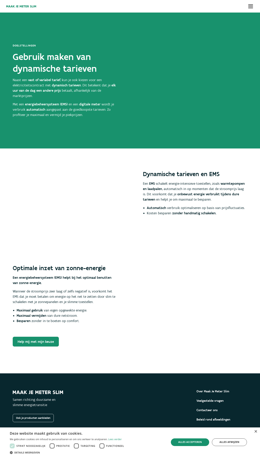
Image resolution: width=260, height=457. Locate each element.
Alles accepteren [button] (190, 442)
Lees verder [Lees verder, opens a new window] (115, 439)
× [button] (255, 431)
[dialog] (130, 442)
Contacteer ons (207, 410)
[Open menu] (250, 6)
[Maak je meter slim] (21, 6)
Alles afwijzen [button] (229, 442)
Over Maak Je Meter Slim (212, 391)
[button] (68, 452)
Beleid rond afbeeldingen (213, 419)
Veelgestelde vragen (210, 401)
